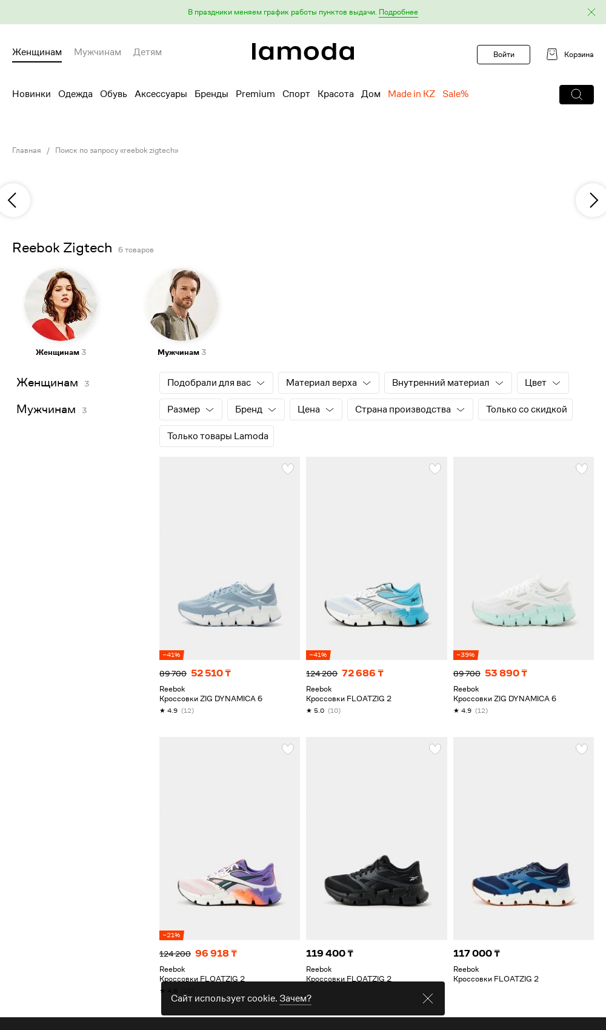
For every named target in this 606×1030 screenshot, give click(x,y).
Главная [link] (26, 150)
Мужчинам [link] (46, 409)
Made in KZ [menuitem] (411, 94)
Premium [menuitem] (255, 94)
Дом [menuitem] (371, 94)
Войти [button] (503, 54)
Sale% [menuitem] (455, 94)
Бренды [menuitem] (211, 94)
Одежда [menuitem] (75, 94)
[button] (303, 12)
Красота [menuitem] (336, 94)
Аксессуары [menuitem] (161, 94)
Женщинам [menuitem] (37, 52)
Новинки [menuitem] (31, 94)
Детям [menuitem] (147, 52)
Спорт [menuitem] (296, 94)
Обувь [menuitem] (113, 94)
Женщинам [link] (47, 382)
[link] (303, 51)
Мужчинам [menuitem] (97, 52)
